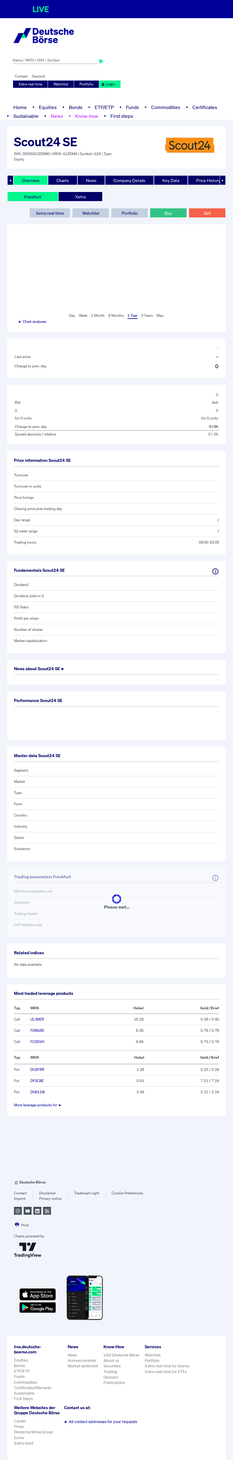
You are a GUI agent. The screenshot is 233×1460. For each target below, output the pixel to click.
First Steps (23, 1398)
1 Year (132, 315)
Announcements (82, 1360)
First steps (121, 116)
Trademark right (86, 1193)
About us (111, 1360)
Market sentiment (83, 1366)
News (57, 116)
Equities (48, 107)
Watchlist (60, 84)
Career (20, 1421)
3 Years (147, 315)
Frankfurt (32, 197)
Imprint (19, 1198)
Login (108, 84)
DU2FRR (37, 1069)
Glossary (111, 1377)
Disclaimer (47, 1193)
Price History (208, 180)
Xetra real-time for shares (167, 1366)
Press (19, 1426)
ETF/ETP (104, 107)
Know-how (86, 116)
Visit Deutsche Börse (121, 1355)
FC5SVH (37, 1041)
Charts (62, 180)
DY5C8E (37, 1080)
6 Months (116, 315)
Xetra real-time (30, 84)
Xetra (80, 197)
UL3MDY (37, 1019)
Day (72, 315)
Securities (112, 1366)
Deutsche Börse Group (33, 1432)
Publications (114, 1382)
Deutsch (38, 76)
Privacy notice (50, 1198)
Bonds (76, 107)
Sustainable (26, 116)
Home (20, 107)
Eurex (19, 1437)
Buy (168, 213)
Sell (207, 213)
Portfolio (86, 84)
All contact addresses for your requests (100, 1421)
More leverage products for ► (38, 1105)
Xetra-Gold (23, 1443)
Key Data (170, 180)
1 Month (98, 315)
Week (83, 315)
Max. (160, 315)
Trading (110, 1371)
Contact (21, 76)
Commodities (165, 107)
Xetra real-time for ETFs (166, 1371)
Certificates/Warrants (32, 1387)
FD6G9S (37, 1030)
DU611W (37, 1092)
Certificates (204, 107)
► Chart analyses (32, 321)
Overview (30, 180)
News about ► (39, 668)
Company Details (129, 180)
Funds (132, 107)
